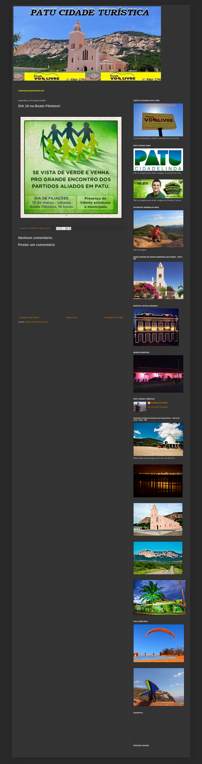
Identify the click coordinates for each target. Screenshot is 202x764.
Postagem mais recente (29, 317)
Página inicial (71, 317)
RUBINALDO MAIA (159, 403)
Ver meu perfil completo (158, 407)
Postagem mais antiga (113, 317)
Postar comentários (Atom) (37, 322)
